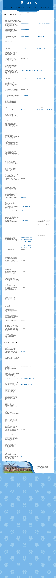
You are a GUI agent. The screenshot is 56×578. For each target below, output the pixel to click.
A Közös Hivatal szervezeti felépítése (44, 22)
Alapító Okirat (39, 69)
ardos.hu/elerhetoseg (25, 17)
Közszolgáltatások (24, 148)
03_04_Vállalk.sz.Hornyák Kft (26, 383)
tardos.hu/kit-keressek (42, 17)
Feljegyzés (23, 350)
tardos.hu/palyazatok (25, 451)
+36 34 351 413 (41, 468)
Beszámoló (23, 345)
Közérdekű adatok (24, 219)
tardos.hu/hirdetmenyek (25, 205)
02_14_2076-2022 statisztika (26, 238)
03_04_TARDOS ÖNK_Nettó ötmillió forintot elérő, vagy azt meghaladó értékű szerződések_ (27, 379)
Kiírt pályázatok (24, 210)
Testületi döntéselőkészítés (26, 184)
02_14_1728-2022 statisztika (26, 240)
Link (22, 455)
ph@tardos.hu (42, 469)
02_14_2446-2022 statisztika (26, 236)
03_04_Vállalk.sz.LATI (25, 382)
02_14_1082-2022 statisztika (26, 247)
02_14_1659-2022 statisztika (26, 245)
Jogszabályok (23, 109)
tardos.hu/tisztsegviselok (25, 43)
